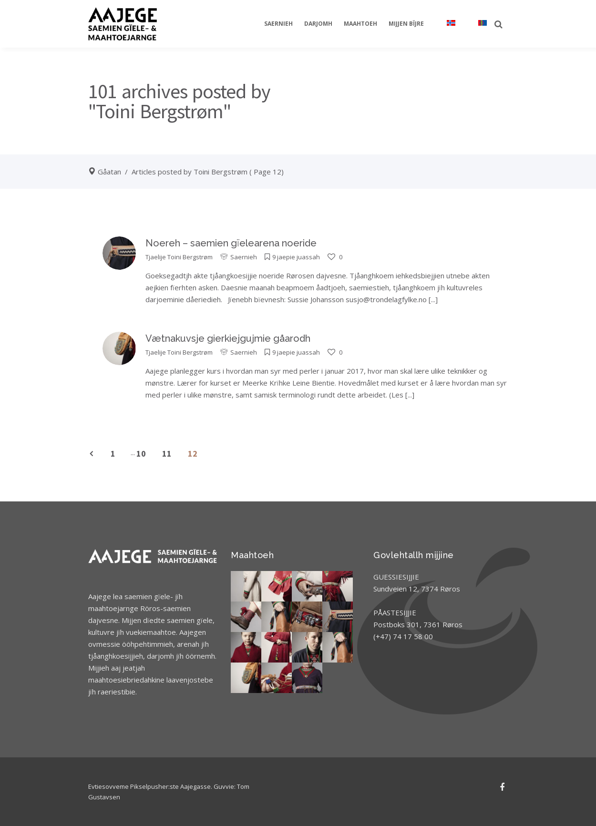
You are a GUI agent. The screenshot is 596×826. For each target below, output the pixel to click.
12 (192, 453)
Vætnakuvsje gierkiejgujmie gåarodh (227, 338)
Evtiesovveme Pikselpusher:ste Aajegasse (149, 786)
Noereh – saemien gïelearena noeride (231, 243)
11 (167, 453)
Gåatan (109, 171)
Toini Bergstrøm (190, 257)
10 (141, 453)
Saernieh (243, 257)
